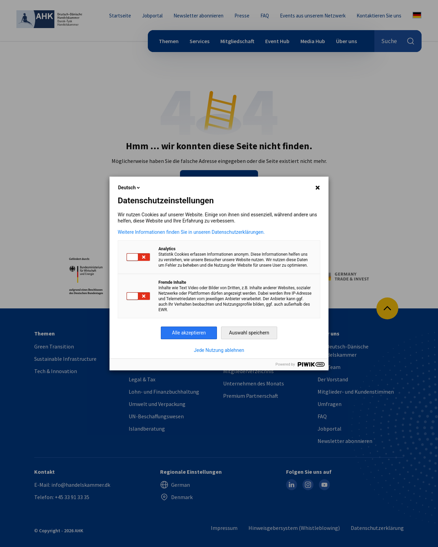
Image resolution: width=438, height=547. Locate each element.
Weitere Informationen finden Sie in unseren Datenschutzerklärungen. (191, 232)
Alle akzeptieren (189, 332)
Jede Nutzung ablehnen (219, 350)
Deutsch (129, 187)
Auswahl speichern (249, 332)
